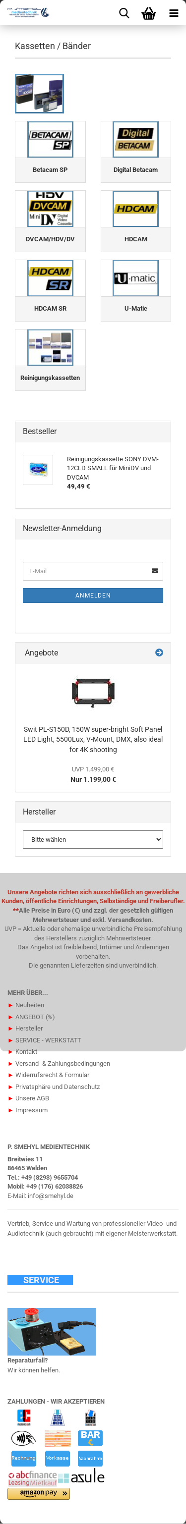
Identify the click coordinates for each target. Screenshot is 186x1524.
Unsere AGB (28, 1098)
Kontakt (22, 1051)
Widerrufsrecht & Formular (48, 1075)
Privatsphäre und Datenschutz (53, 1086)
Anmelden (93, 595)
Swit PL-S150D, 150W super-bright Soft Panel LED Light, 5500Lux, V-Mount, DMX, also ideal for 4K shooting (93, 739)
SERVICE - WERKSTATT (44, 1040)
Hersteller (25, 1028)
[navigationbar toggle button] (173, 12)
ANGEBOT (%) (31, 1017)
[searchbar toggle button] (124, 12)
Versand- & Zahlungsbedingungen (58, 1063)
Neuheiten (25, 1005)
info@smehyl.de (50, 1195)
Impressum (27, 1110)
